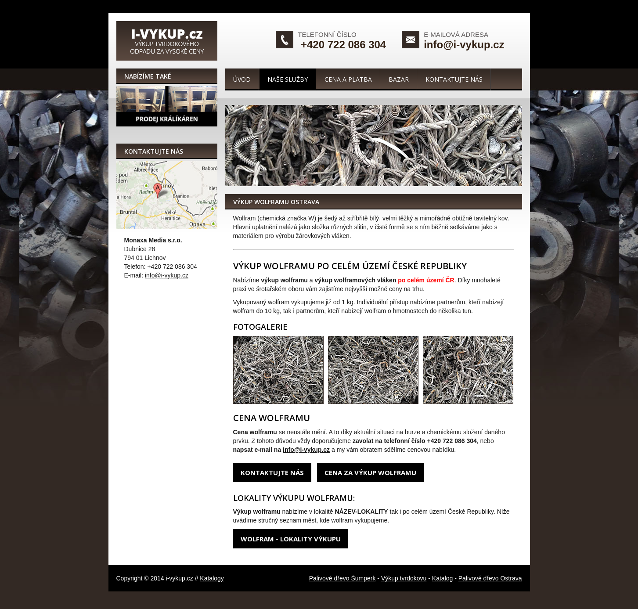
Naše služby (287, 79)
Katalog (442, 578)
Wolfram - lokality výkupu (291, 538)
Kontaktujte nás (454, 79)
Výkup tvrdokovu (404, 578)
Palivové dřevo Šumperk (342, 578)
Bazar (399, 79)
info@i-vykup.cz (464, 44)
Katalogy (211, 578)
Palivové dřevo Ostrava (490, 578)
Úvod (242, 79)
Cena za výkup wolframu (370, 472)
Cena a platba (348, 79)
